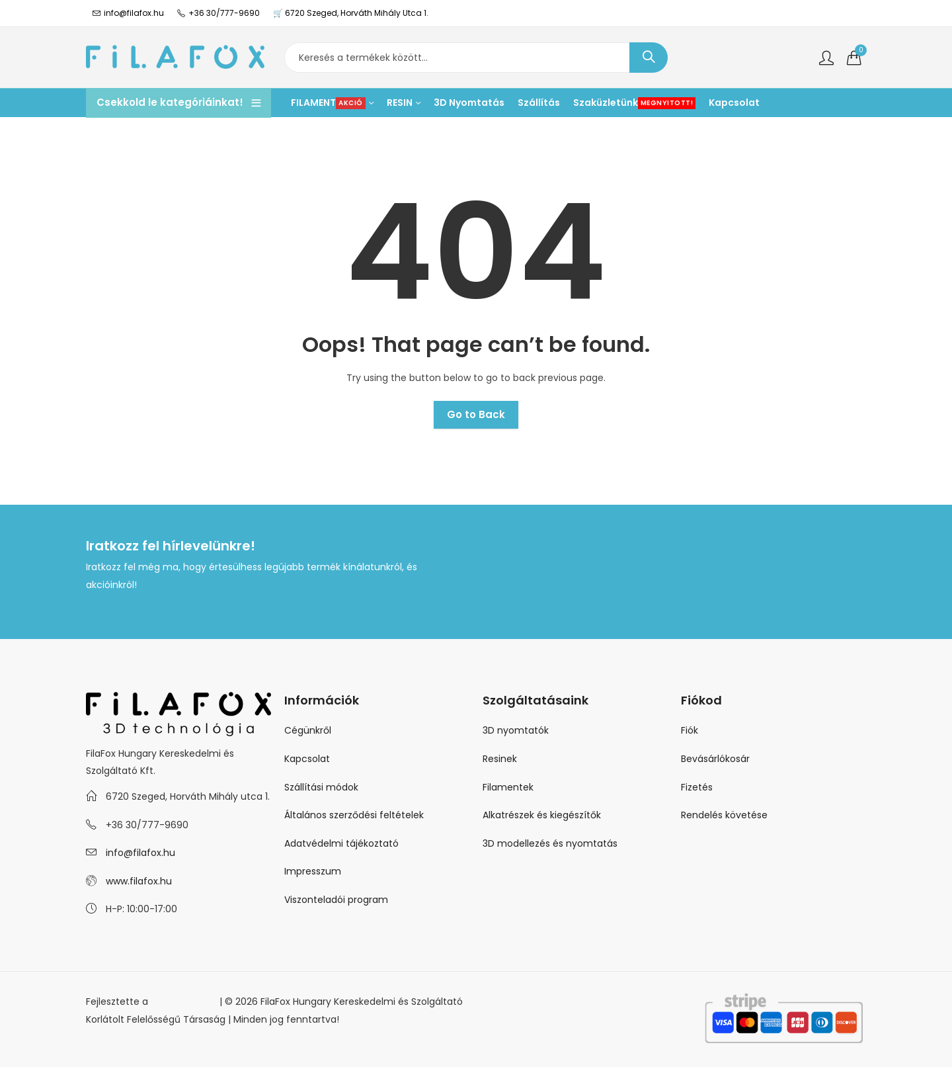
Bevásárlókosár (715, 758)
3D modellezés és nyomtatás (550, 843)
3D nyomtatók (516, 730)
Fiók (689, 730)
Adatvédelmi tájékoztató (341, 843)
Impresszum (312, 871)
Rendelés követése (724, 815)
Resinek (500, 758)
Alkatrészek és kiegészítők (542, 815)
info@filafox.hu (140, 852)
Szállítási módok (321, 787)
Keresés (648, 57)
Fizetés (697, 787)
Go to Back (476, 414)
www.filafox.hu (139, 881)
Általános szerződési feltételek (354, 815)
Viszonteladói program (336, 899)
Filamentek (508, 787)
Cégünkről (307, 730)
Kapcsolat (307, 758)
